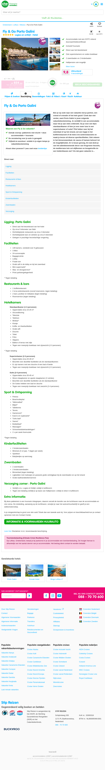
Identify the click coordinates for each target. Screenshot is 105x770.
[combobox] (52, 12)
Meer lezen (70, 66)
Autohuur (78, 96)
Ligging (8, 166)
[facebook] (46, 595)
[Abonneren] (29, 595)
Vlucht (70, 96)
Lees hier (7, 531)
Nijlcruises (57, 678)
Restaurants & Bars (13, 179)
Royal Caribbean (85, 678)
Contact (4, 613)
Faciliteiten (10, 173)
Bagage (30, 613)
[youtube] (59, 595)
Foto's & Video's (53, 96)
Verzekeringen (33, 609)
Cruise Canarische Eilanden (38, 658)
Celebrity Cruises (86, 654)
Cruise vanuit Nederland (62, 670)
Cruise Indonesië (60, 654)
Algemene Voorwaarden (10, 617)
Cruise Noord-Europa (35, 674)
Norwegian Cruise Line (88, 674)
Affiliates (56, 622)
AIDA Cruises (84, 649)
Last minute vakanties (10, 690)
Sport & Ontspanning (14, 192)
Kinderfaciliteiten (12, 198)
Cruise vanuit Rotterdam (62, 674)
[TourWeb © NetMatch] (52, 752)
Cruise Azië (31, 654)
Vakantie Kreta (7, 685)
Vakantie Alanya (7, 653)
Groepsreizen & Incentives (63, 630)
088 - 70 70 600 (91, 597)
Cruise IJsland (58, 666)
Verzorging (10, 211)
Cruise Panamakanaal (36, 682)
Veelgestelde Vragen (9, 630)
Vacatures (57, 609)
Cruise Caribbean (34, 662)
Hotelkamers (11, 186)
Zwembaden (10, 205)
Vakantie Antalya (7, 661)
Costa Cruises (84, 658)
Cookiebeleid (58, 613)
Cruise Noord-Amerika (36, 670)
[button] (32, 521)
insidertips (42, 148)
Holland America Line (87, 666)
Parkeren (31, 617)
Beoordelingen (38, 96)
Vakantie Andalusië (8, 657)
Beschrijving (26, 96)
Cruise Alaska (32, 649)
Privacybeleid (58, 617)
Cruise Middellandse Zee (37, 666)
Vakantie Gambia (8, 677)
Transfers (31, 621)
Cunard (82, 662)
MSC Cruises (84, 670)
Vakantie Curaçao (8, 669)
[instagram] (52, 595)
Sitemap (56, 626)
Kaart (63, 96)
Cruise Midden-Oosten (62, 658)
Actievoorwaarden (8, 625)
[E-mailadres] (13, 595)
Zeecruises (57, 686)
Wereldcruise (58, 682)
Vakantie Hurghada (8, 681)
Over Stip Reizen (8, 609)
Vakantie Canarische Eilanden (13, 665)
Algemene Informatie (9, 621)
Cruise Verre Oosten (35, 686)
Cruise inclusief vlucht (61, 649)
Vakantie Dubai (7, 673)
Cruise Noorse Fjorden (36, 678)
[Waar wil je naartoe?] (52, 12)
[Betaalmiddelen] (11, 729)
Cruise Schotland (60, 662)
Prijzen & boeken (12, 96)
